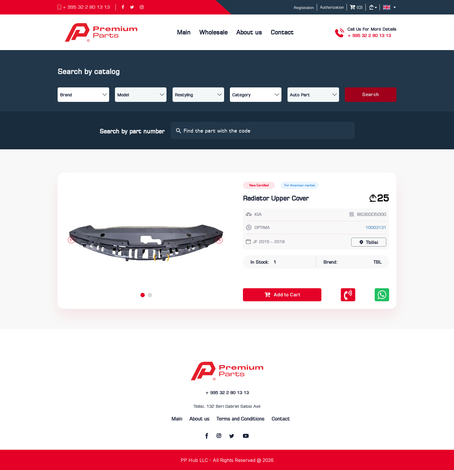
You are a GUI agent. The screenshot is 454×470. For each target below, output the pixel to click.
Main (184, 33)
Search (370, 95)
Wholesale (213, 33)
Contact (282, 33)
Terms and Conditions (240, 419)
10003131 (375, 228)
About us (249, 33)
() (356, 7)
